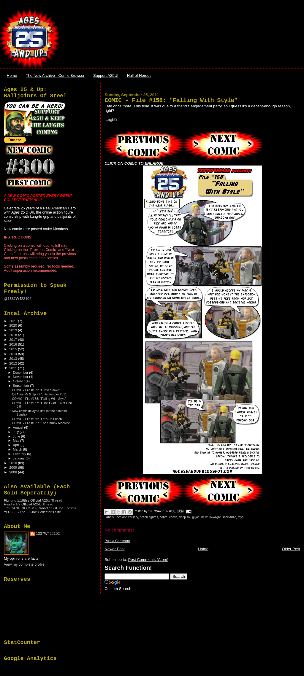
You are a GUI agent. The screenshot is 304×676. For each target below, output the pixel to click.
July (16, 432)
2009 (13, 467)
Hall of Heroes (139, 75)
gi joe (196, 517)
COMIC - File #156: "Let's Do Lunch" (37, 419)
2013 (13, 358)
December (21, 372)
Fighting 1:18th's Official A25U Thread (33, 500)
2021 (13, 321)
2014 (13, 354)
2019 (13, 330)
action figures (149, 517)
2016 (13, 344)
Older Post (291, 549)
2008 (13, 472)
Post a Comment (117, 541)
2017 (13, 339)
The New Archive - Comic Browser (55, 75)
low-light (215, 517)
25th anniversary (126, 517)
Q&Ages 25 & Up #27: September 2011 (39, 394)
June (17, 436)
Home (12, 75)
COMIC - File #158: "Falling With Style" (171, 100)
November (21, 376)
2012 (13, 363)
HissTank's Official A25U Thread (28, 504)
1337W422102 (48, 534)
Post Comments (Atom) (148, 559)
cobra (163, 517)
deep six (185, 517)
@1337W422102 (17, 299)
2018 (13, 335)
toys (240, 517)
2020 (13, 325)
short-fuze (229, 517)
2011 (13, 368)
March (18, 449)
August (18, 427)
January (19, 458)
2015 (13, 349)
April (16, 445)
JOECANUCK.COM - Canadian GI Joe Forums (40, 508)
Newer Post (114, 549)
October (19, 381)
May (16, 440)
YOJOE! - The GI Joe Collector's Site (32, 512)
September (21, 385)
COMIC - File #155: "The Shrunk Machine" (41, 423)
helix (204, 517)
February (20, 454)
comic (173, 517)
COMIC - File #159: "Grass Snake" (36, 390)
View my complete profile (24, 564)
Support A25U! (105, 75)
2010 (13, 463)
